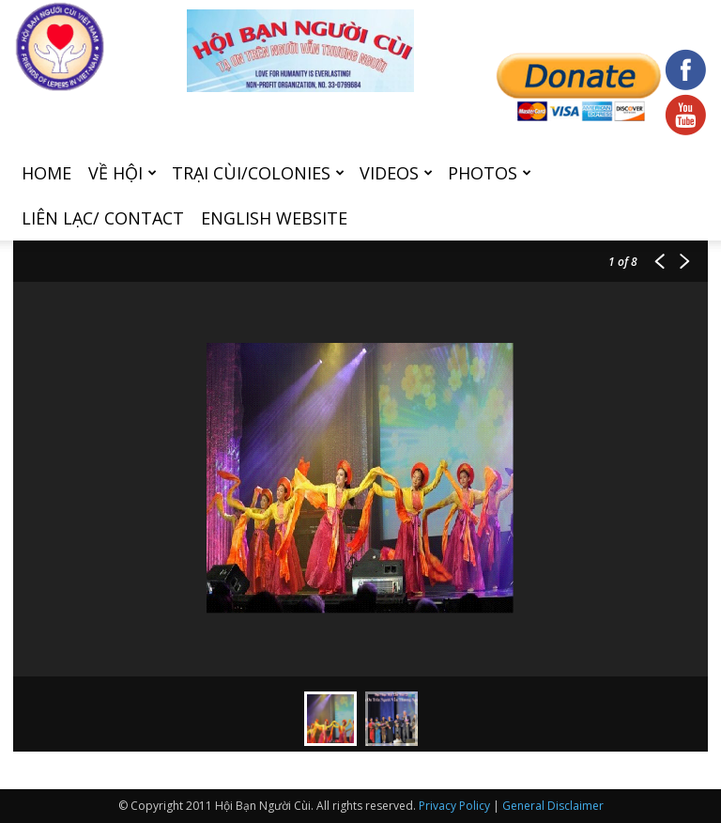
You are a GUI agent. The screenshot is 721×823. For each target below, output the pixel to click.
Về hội (122, 173)
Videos (396, 173)
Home (46, 173)
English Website (274, 218)
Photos (489, 173)
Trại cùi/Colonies (258, 173)
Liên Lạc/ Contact (103, 218)
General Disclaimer (553, 806)
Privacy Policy (454, 806)
